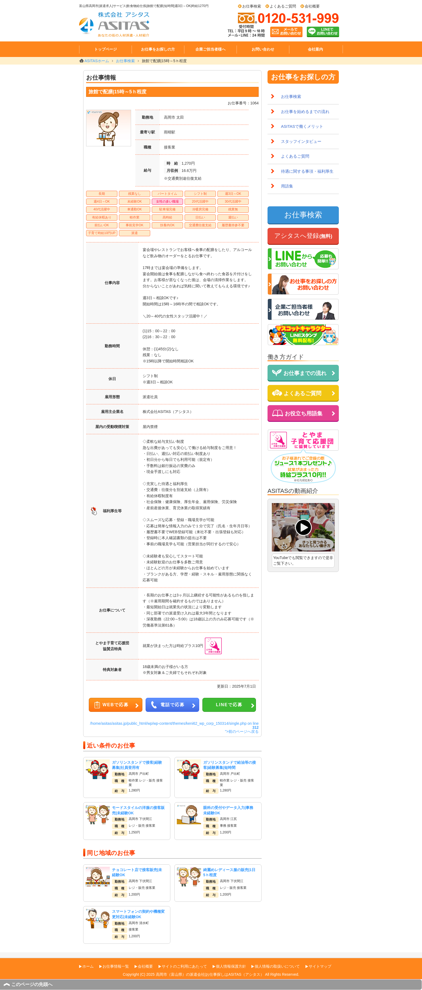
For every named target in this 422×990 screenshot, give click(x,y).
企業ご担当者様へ (210, 49)
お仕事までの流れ (299, 372)
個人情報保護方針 (231, 966)
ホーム (88, 966)
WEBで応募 (116, 704)
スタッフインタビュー (301, 141)
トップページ (105, 49)
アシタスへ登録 (303, 235)
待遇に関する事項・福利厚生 (307, 171)
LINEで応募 (229, 704)
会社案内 (315, 49)
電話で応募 (172, 704)
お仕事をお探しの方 (158, 49)
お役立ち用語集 (297, 413)
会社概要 (312, 6)
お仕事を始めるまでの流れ (305, 111)
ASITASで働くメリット (302, 126)
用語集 (287, 186)
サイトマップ (320, 966)
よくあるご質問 (283, 6)
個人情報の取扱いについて (277, 966)
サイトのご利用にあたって (184, 966)
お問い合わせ (263, 49)
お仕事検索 (251, 6)
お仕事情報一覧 (116, 966)
